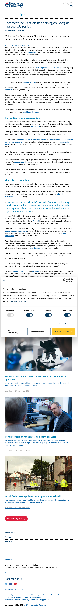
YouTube (15, 584)
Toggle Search (65, 4)
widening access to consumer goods (31, 139)
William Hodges (29, 82)
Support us (44, 600)
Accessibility (28, 595)
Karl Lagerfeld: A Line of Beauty (48, 68)
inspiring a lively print (31, 112)
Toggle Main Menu (70, 4)
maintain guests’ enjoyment (16, 231)
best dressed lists (37, 248)
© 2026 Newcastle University (35, 605)
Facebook (10, 584)
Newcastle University (22, 45)
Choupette (32, 52)
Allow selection (37, 332)
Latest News (10, 532)
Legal (38, 595)
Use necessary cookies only (14, 332)
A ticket (36, 221)
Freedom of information (52, 595)
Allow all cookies (62, 332)
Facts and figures (15, 518)
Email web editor (11, 573)
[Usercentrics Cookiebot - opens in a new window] (64, 280)
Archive (8, 537)
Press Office (15, 14)
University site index (13, 595)
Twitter (6, 584)
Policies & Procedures (32, 597)
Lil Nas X (35, 271)
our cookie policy (18, 301)
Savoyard (8, 90)
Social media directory (14, 589)
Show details (64, 324)
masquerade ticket (21, 162)
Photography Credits (13, 597)
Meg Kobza (9, 45)
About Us (8, 542)
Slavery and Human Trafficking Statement (21, 600)
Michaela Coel (18, 271)
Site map (8, 560)
